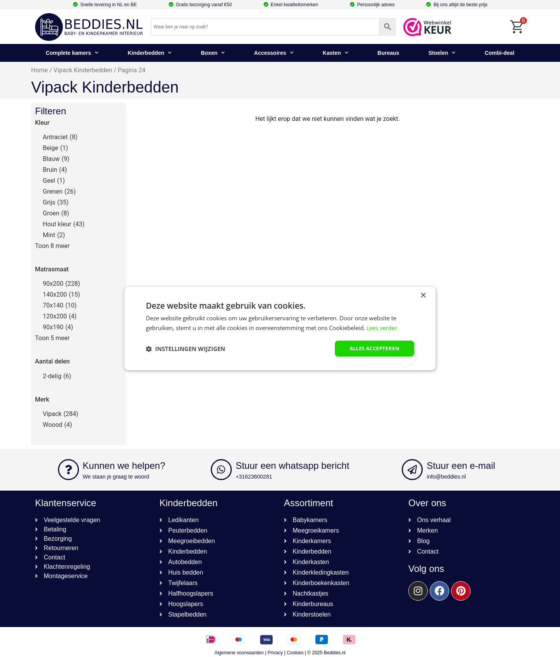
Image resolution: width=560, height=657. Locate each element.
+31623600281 (254, 477)
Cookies (295, 652)
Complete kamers (72, 53)
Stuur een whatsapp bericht (292, 465)
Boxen (213, 53)
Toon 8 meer (52, 246)
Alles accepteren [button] (372, 348)
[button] (185, 348)
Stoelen (442, 53)
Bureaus (388, 53)
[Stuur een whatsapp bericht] (221, 469)
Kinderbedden (150, 53)
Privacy (275, 652)
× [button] (423, 295)
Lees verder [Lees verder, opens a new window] (382, 327)
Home (39, 70)
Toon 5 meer (52, 338)
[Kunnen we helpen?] (68, 469)
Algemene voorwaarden (239, 652)
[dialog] (280, 328)
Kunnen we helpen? (124, 465)
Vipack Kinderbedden (83, 70)
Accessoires (274, 53)
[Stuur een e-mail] (412, 469)
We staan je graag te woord (116, 477)
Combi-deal (499, 53)
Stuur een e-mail (461, 465)
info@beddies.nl (446, 477)
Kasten (335, 53)
